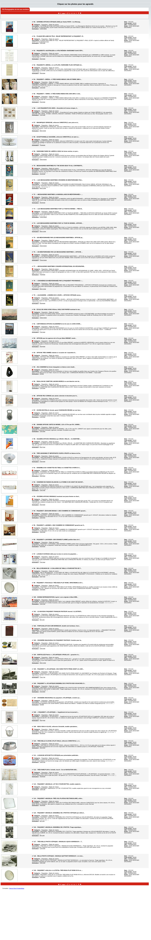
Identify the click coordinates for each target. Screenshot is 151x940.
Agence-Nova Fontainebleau (16, 888)
